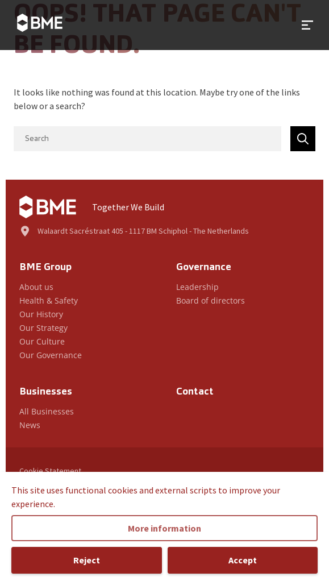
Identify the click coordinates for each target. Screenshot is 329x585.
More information (164, 528)
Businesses (45, 392)
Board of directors (210, 300)
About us (36, 286)
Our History (41, 314)
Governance (203, 267)
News (29, 425)
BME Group (45, 267)
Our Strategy (43, 327)
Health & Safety (48, 300)
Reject (86, 560)
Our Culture (42, 341)
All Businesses (46, 411)
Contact (195, 392)
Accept (242, 560)
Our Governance (50, 355)
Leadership (197, 286)
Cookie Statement (50, 471)
